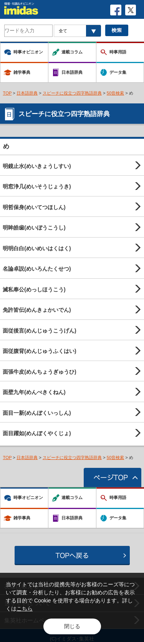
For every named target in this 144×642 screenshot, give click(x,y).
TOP (7, 93)
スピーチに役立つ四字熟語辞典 (72, 93)
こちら (25, 608)
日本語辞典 (27, 93)
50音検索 (115, 93)
